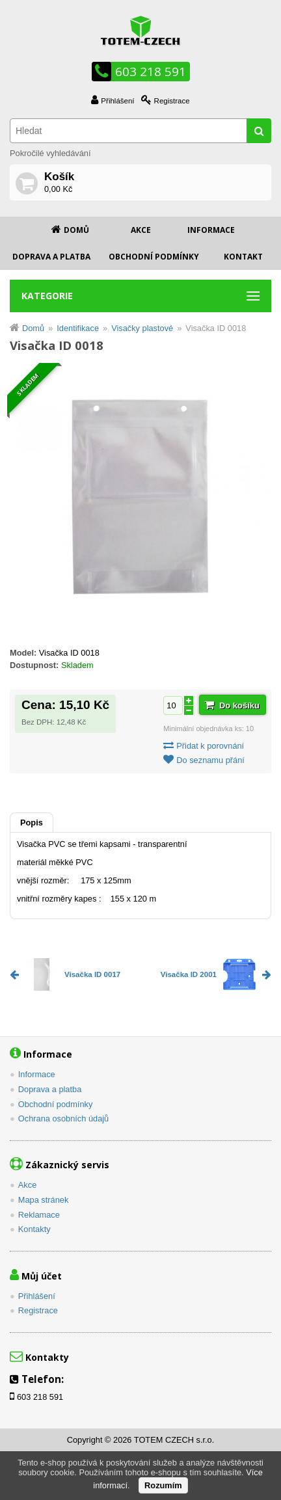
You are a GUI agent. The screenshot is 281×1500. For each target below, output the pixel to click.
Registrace (172, 101)
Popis (31, 822)
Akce (141, 229)
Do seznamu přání (210, 760)
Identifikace (78, 328)
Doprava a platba (51, 256)
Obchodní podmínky (154, 256)
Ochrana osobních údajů (63, 1118)
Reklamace (39, 1215)
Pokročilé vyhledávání (50, 153)
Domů (76, 229)
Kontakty (34, 1229)
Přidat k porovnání (210, 746)
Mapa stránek (43, 1200)
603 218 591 (150, 71)
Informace (211, 229)
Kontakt (243, 256)
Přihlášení (117, 101)
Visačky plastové (142, 328)
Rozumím (163, 1485)
